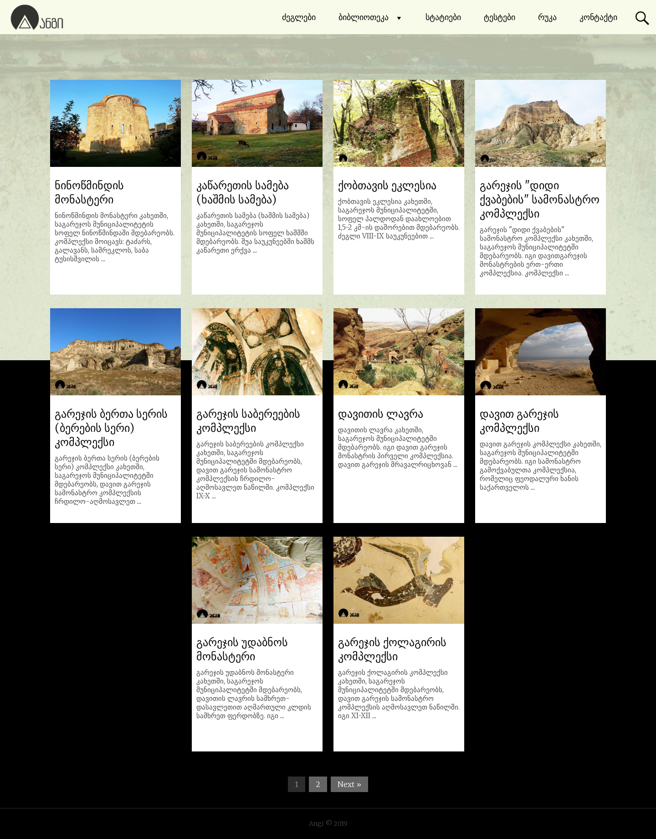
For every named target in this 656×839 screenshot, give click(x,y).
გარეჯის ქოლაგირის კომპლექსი (392, 649)
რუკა (547, 17)
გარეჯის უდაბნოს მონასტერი (242, 649)
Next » (349, 784)
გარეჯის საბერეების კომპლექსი (248, 421)
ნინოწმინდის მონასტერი (89, 192)
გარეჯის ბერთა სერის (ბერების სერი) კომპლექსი (111, 428)
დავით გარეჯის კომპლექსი (519, 421)
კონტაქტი (598, 17)
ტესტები (499, 17)
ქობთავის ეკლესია (387, 185)
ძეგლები (299, 17)
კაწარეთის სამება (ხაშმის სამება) (242, 192)
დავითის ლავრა (380, 414)
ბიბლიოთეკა (370, 17)
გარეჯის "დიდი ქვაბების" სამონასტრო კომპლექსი (540, 199)
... (103, 258)
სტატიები (443, 17)
